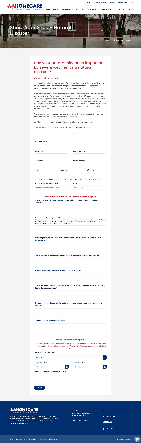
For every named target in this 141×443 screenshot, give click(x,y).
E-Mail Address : (79, 151)
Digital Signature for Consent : (47, 183)
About (80, 9)
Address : (39, 161)
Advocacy (92, 9)
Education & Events (124, 9)
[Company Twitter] (107, 428)
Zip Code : (89, 170)
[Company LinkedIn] (112, 428)
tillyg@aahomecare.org (83, 127)
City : (37, 170)
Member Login (122, 2)
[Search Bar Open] (132, 2)
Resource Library (106, 9)
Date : (76, 183)
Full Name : (39, 151)
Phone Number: (79, 161)
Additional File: (41, 362)
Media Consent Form (92, 179)
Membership (68, 9)
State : (64, 170)
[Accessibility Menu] (137, 439)
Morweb (128, 439)
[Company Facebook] (103, 428)
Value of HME (52, 9)
